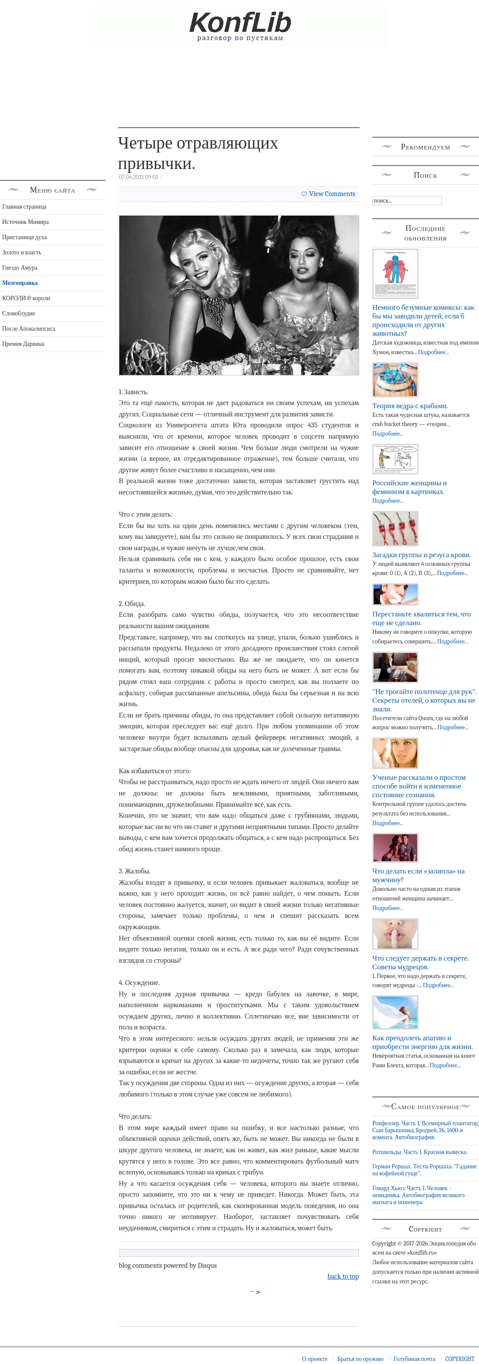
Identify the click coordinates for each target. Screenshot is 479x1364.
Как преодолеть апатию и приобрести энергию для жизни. (422, 1042)
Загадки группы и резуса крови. (421, 555)
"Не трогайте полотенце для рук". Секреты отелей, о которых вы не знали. (424, 700)
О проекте (314, 1359)
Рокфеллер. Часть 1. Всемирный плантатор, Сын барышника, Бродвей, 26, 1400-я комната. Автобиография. (425, 1130)
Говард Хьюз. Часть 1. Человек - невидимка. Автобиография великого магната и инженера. (418, 1195)
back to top (343, 1276)
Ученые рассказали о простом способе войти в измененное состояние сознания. (419, 786)
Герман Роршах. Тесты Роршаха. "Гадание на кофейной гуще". (424, 1170)
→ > (254, 1292)
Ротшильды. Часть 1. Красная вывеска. (419, 1152)
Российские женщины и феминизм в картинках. (409, 487)
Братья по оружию (360, 1359)
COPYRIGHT (460, 1359)
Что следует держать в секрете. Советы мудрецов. (420, 962)
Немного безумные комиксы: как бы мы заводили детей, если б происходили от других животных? (423, 320)
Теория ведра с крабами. (410, 406)
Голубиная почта (414, 1359)
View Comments (332, 194)
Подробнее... (433, 352)
